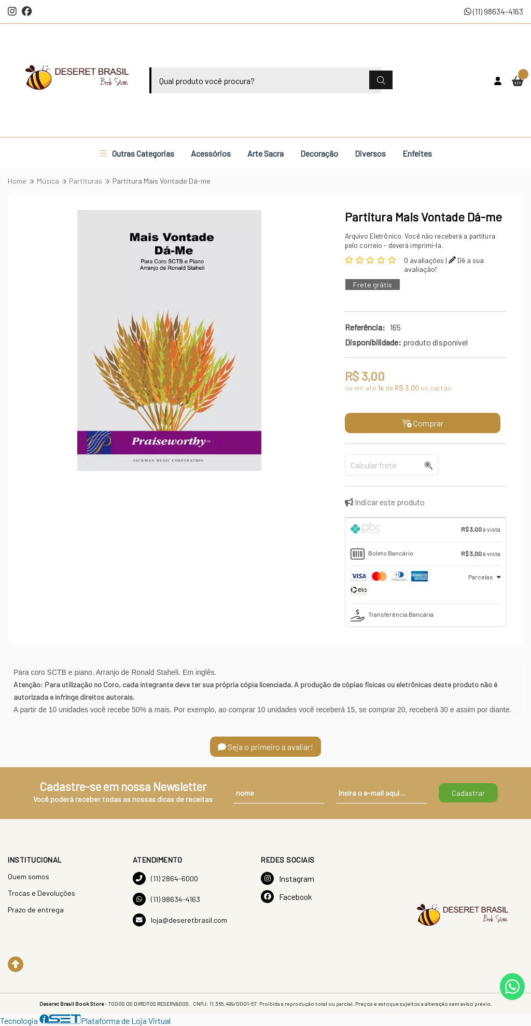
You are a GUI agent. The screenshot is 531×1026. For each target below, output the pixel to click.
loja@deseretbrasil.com (180, 919)
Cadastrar (468, 792)
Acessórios (211, 153)
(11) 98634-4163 (493, 11)
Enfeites (417, 153)
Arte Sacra (265, 153)
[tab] (425, 530)
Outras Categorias (137, 153)
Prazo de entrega (36, 909)
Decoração (319, 153)
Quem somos (28, 876)
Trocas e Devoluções (41, 893)
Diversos (370, 153)
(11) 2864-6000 (165, 878)
